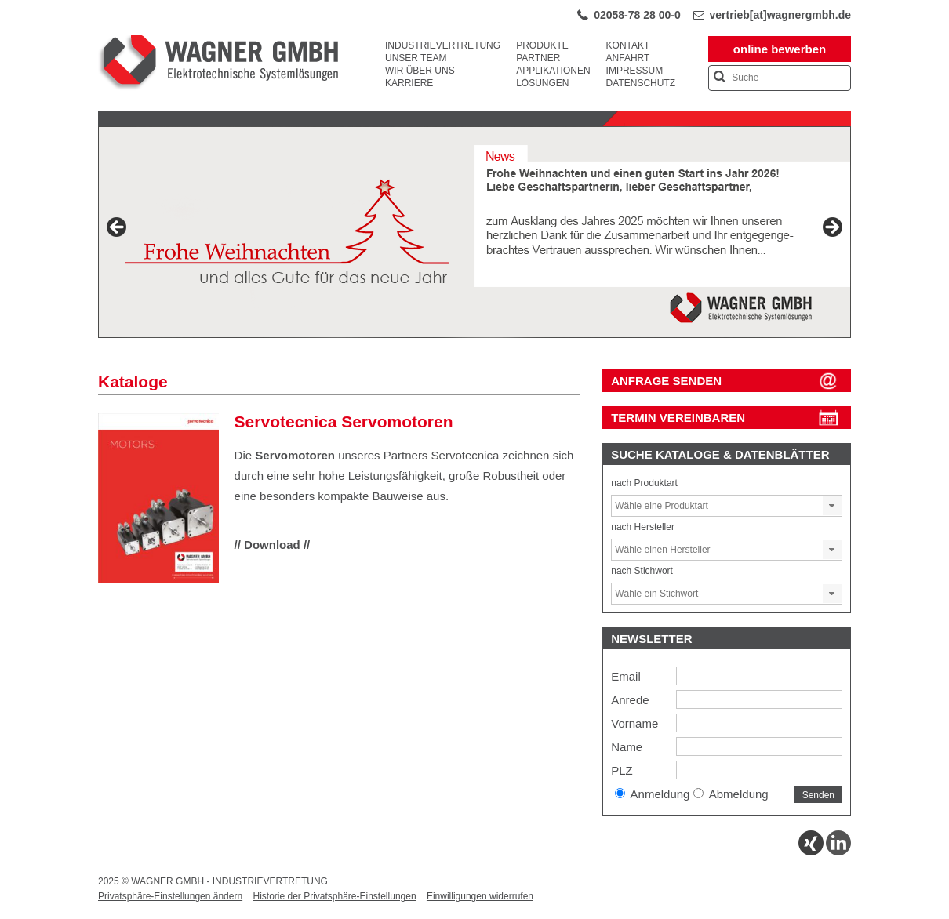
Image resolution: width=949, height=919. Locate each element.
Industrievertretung (442, 45)
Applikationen (553, 70)
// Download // (273, 544)
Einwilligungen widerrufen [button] (480, 896)
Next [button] (831, 228)
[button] (832, 505)
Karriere (409, 83)
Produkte (542, 45)
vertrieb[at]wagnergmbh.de (780, 15)
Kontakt (628, 45)
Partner (538, 58)
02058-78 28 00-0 (637, 15)
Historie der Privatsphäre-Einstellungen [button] (334, 896)
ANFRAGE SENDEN (666, 380)
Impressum (635, 70)
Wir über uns (420, 70)
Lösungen (542, 83)
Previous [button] (117, 228)
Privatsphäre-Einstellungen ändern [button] (170, 896)
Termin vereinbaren (678, 417)
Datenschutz (640, 83)
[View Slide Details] (474, 232)
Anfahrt (628, 58)
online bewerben (779, 49)
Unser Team (415, 58)
